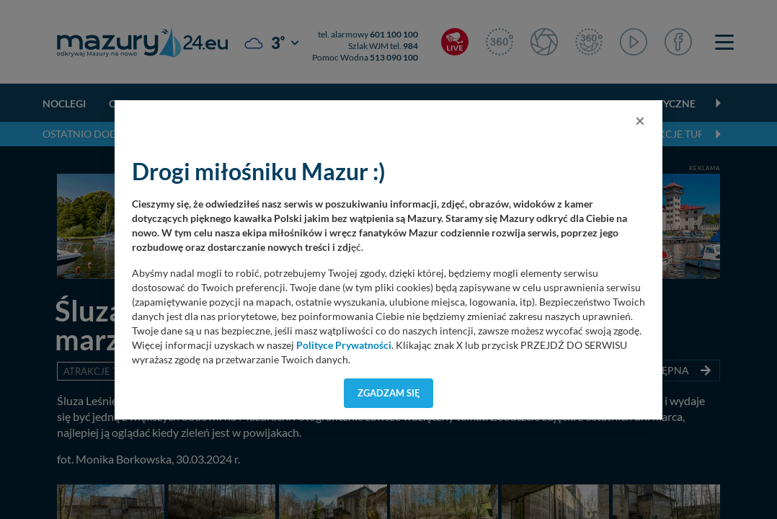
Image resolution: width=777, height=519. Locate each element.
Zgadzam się (389, 393)
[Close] (640, 120)
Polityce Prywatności (343, 345)
